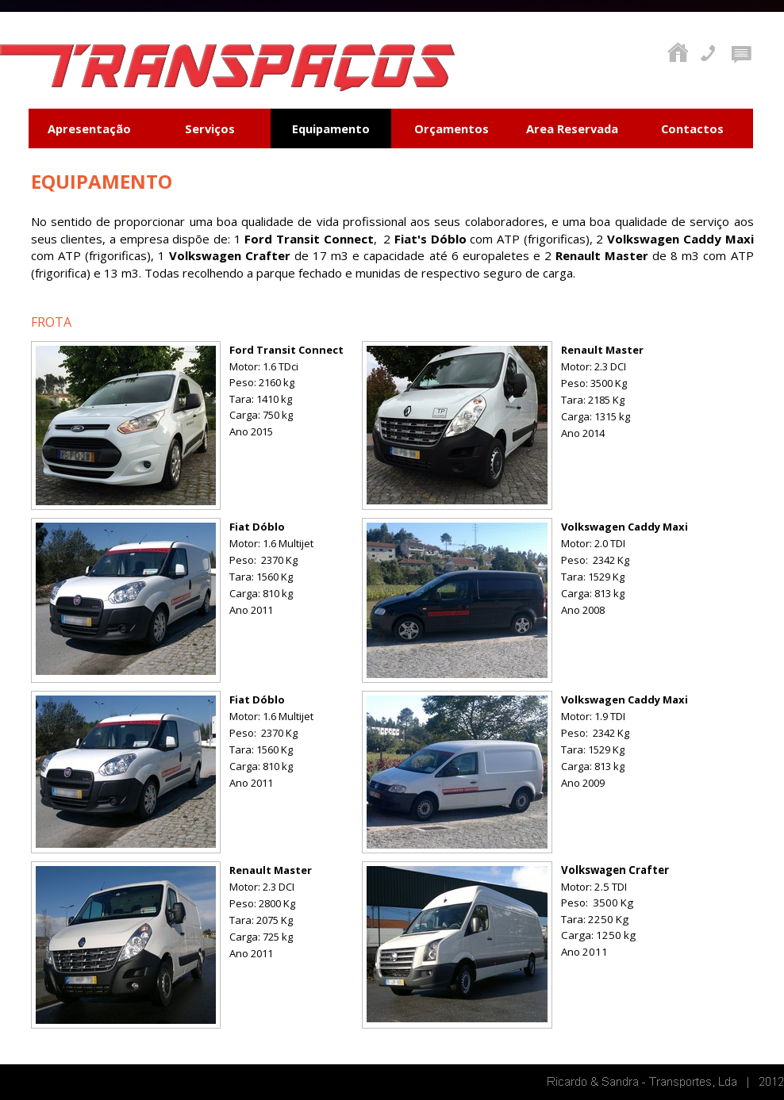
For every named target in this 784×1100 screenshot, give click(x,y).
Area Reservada (572, 128)
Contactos (692, 128)
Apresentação (89, 128)
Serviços (210, 128)
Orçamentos (451, 128)
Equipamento (331, 128)
